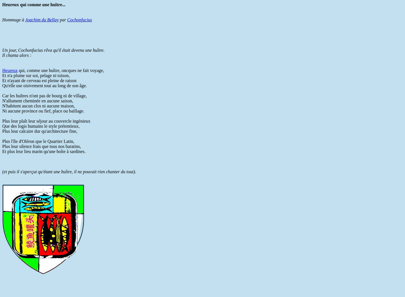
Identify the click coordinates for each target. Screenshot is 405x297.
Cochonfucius (79, 19)
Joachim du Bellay (42, 19)
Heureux (10, 70)
